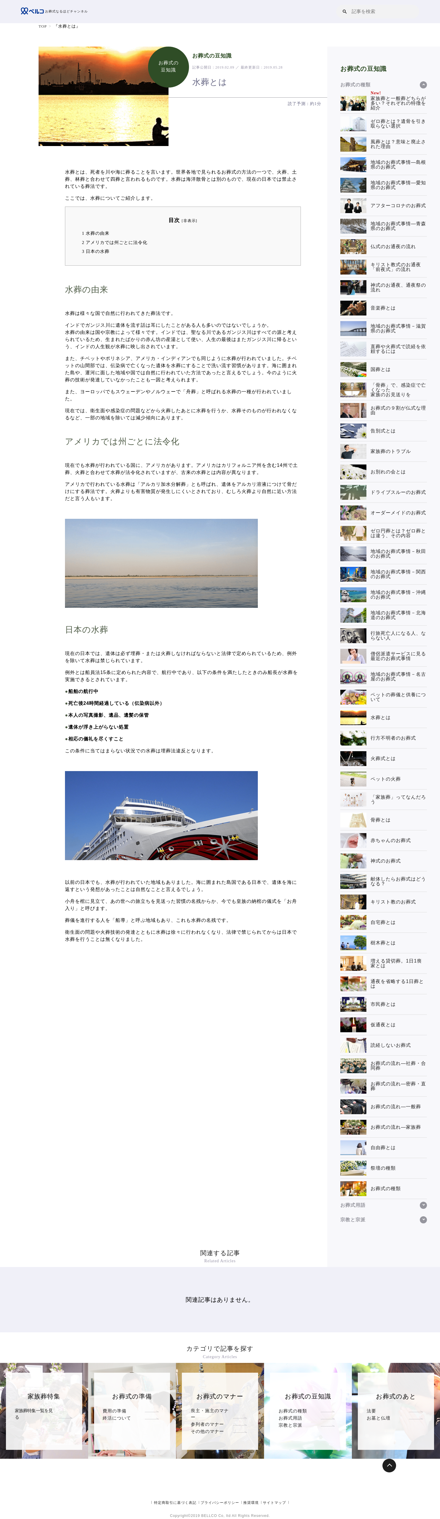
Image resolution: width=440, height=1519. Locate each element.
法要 (371, 1410)
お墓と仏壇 (378, 1417)
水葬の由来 (95, 233)
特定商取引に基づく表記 (175, 1503)
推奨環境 (251, 1503)
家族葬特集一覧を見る (36, 1410)
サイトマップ (274, 1503)
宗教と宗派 (290, 1425)
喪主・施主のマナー (212, 1410)
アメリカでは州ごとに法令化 (114, 242)
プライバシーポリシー (220, 1503)
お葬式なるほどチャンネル (56, 12)
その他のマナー (207, 1425)
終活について (117, 1417)
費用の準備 (114, 1410)
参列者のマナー (207, 1417)
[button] (344, 11)
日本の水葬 (95, 251)
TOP (43, 26)
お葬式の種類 (293, 1410)
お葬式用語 (290, 1417)
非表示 (189, 221)
